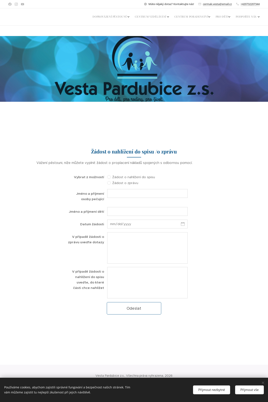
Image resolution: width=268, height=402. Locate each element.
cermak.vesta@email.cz (217, 4)
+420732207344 (250, 4)
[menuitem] (229, 17)
